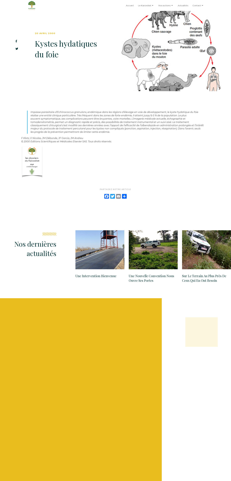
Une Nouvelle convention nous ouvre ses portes (151, 278)
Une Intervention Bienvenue (95, 276)
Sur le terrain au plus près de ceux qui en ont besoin (204, 278)
